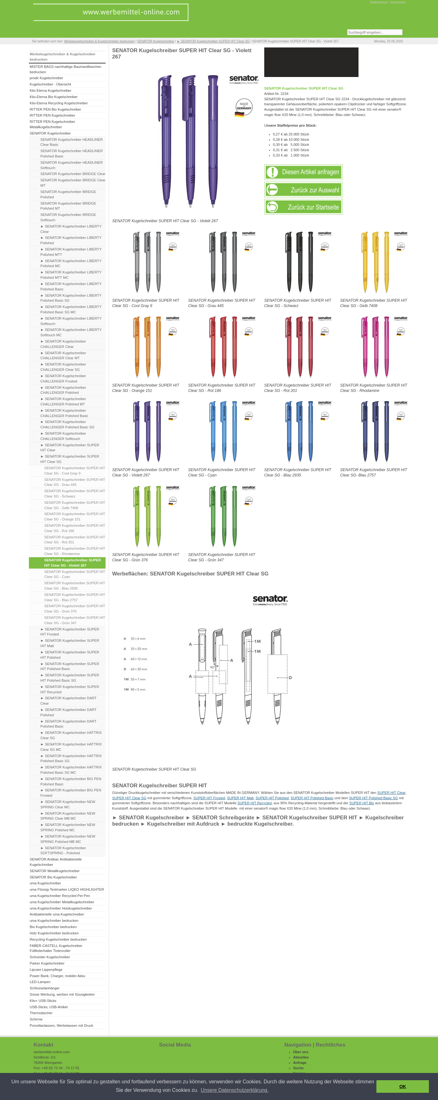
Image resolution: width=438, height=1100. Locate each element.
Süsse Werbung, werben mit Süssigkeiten (62, 994)
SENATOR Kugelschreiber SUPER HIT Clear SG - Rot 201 (74, 539)
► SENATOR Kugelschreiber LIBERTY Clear (71, 229)
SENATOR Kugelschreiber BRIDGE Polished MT (68, 206)
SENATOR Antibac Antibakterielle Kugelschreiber (56, 861)
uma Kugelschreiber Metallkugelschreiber (62, 902)
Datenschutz (379, 2)
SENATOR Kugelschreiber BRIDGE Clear (73, 174)
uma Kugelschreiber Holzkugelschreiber (61, 908)
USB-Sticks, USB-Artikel (49, 1007)
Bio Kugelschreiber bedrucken (53, 927)
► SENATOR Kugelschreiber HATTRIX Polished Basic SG (71, 758)
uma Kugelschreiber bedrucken (54, 920)
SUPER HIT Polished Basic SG (373, 798)
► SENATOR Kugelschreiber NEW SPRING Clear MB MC (68, 816)
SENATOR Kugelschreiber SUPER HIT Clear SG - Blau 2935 (74, 585)
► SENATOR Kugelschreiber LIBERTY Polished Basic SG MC (71, 309)
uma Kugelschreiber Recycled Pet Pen (60, 896)
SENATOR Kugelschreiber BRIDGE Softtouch (68, 217)
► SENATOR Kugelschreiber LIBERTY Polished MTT (71, 251)
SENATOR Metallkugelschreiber (54, 871)
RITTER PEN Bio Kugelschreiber (55, 109)
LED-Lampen (40, 982)
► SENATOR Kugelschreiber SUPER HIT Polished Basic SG (70, 677)
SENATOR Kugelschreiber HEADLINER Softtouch (72, 165)
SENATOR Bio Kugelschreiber (53, 877)
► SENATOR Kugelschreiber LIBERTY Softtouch (71, 321)
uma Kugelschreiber (45, 883)
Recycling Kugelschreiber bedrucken (58, 939)
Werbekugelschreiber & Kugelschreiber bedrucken (99, 41)
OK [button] (402, 1086)
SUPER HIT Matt (240, 798)
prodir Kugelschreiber (46, 78)
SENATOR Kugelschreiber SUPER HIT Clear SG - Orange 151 (74, 516)
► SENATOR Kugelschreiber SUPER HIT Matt (70, 643)
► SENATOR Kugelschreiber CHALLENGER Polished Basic (65, 413)
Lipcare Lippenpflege (46, 969)
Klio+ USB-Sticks (43, 1001)
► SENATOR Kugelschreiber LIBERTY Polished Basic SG (71, 298)
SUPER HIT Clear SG (129, 798)
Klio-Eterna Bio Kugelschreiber (54, 97)
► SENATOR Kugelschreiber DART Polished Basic (69, 724)
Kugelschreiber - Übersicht (50, 84)
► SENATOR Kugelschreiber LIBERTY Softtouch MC (71, 332)
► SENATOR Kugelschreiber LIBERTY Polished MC (71, 263)
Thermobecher (41, 1013)
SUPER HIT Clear (391, 793)
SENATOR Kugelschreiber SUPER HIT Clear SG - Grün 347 (74, 620)
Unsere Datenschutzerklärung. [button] (235, 1090)
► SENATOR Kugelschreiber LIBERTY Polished (71, 240)
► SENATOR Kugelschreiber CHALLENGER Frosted (63, 378)
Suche (298, 1068)
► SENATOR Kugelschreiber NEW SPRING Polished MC (68, 827)
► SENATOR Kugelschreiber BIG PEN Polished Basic (71, 781)
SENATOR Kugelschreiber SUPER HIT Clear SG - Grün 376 (74, 608)
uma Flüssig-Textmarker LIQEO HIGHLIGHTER (67, 889)
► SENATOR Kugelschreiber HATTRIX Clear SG (71, 735)
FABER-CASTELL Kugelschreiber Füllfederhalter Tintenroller (56, 948)
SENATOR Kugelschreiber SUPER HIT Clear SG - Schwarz (74, 493)
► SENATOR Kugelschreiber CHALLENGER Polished (63, 390)
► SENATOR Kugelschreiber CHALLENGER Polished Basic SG (68, 424)
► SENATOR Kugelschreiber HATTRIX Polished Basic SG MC (71, 769)
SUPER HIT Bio (361, 803)
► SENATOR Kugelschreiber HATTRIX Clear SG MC (71, 746)
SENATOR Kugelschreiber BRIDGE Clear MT (73, 182)
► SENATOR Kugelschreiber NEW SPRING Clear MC (68, 804)
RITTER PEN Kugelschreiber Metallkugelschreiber (52, 124)
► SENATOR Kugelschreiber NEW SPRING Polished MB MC (68, 839)
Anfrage (299, 1062)
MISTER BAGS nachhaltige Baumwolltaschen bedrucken (65, 69)
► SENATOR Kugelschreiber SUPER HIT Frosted (70, 631)
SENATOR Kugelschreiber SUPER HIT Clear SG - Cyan (74, 574)
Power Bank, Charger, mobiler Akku (57, 976)
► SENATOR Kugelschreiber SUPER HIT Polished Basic (70, 666)
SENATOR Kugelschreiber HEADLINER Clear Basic (72, 142)
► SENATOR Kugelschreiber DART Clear (69, 700)
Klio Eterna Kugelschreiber (50, 90)
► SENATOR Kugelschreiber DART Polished (69, 712)
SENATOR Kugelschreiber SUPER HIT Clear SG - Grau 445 (74, 482)
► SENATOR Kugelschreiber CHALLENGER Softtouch (63, 436)
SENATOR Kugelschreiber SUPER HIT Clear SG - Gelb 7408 (74, 505)
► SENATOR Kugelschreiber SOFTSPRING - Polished (63, 850)
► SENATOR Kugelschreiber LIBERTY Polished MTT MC (71, 274)
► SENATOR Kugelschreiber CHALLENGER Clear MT (63, 355)
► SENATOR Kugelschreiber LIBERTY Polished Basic (71, 286)
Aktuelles (301, 1057)
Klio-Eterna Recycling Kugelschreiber (59, 103)
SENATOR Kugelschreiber (155, 41)
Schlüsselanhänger (44, 988)
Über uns (301, 1052)
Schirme (36, 1019)
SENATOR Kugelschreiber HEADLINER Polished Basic (72, 153)
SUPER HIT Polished (272, 798)
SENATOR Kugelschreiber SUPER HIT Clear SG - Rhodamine (74, 551)
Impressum (398, 2)
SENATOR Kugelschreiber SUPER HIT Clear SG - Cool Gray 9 (74, 470)
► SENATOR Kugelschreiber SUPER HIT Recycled (70, 689)
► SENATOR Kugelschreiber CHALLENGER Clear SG (63, 366)
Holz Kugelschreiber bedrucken (54, 933)
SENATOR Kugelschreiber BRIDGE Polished (68, 194)
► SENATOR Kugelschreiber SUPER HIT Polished (70, 654)
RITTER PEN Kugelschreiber (52, 115)
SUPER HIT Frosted (209, 798)
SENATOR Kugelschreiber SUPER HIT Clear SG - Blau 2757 (74, 597)
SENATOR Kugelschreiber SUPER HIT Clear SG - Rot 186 (74, 528)
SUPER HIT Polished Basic (312, 798)
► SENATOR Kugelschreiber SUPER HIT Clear (70, 447)
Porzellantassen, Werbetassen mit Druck (61, 1025)
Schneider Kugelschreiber (50, 957)
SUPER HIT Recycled (255, 803)
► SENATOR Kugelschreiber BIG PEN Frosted (71, 792)
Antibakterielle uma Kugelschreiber (57, 914)
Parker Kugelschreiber (47, 963)
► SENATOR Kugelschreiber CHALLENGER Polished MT (63, 401)
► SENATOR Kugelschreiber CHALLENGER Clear (63, 344)
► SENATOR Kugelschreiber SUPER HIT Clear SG (213, 41)
